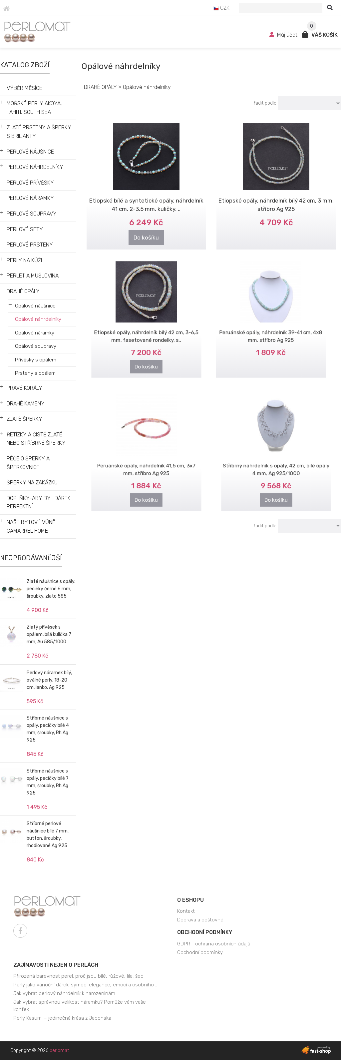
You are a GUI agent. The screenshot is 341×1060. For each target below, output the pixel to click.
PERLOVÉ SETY (25, 229)
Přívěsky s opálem (35, 360)
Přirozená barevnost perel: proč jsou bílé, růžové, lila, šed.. (79, 976)
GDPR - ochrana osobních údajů (213, 944)
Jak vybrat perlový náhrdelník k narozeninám (64, 993)
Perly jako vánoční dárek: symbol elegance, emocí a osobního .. (85, 985)
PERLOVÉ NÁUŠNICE (30, 152)
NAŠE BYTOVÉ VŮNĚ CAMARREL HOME (31, 526)
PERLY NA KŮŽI (24, 260)
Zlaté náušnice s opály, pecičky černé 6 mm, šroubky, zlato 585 (51, 589)
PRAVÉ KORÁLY (24, 388)
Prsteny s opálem (35, 373)
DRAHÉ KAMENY (26, 403)
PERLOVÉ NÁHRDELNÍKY (35, 167)
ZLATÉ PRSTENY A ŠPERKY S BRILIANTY (39, 131)
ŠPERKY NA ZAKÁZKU (32, 482)
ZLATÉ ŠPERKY (24, 419)
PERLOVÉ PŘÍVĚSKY (30, 183)
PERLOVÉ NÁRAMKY (30, 198)
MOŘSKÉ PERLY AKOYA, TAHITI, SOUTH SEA (34, 107)
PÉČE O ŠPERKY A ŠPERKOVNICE (28, 462)
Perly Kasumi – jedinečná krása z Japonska (62, 1018)
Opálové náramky (34, 333)
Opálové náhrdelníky (38, 319)
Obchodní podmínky (204, 932)
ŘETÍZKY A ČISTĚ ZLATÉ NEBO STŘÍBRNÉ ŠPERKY (36, 438)
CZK (221, 8)
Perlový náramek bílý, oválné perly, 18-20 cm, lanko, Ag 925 (49, 680)
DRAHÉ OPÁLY (23, 291)
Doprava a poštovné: (200, 920)
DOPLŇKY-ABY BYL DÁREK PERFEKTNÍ (39, 502)
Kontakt (186, 911)
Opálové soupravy (35, 346)
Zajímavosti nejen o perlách (55, 965)
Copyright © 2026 (39, 1050)
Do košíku (146, 237)
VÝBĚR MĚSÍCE (24, 88)
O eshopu (190, 900)
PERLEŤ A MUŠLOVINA (33, 275)
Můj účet (284, 35)
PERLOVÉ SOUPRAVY (32, 214)
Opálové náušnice (35, 306)
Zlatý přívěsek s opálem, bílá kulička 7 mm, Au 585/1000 (49, 634)
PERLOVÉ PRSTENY (30, 245)
